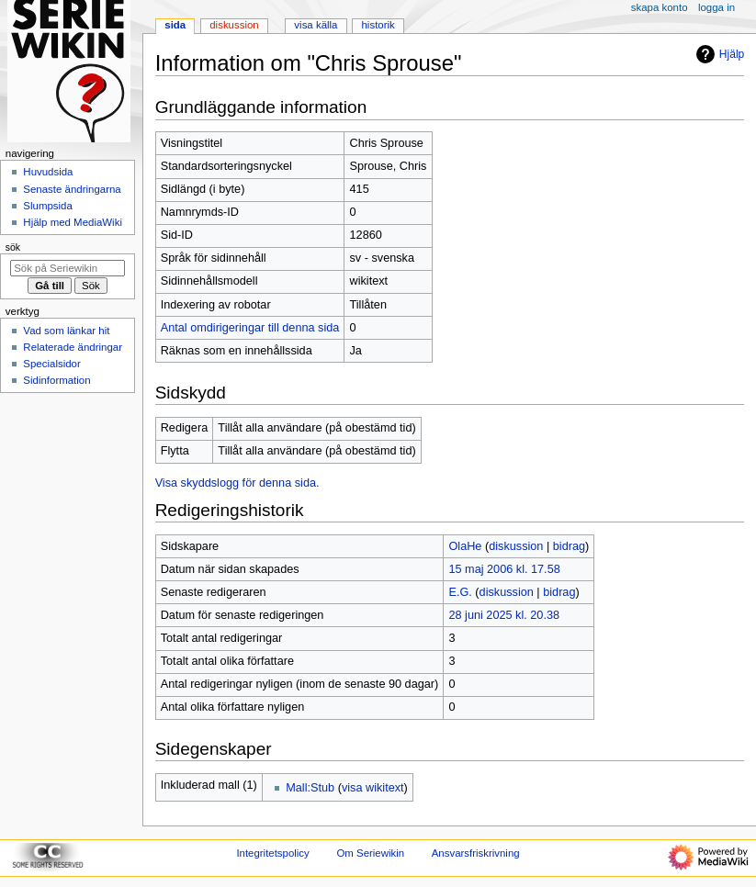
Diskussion (233, 24)
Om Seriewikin (370, 853)
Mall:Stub (310, 787)
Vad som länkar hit (66, 330)
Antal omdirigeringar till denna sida (250, 327)
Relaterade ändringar (72, 347)
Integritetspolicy (272, 853)
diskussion (516, 546)
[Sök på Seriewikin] (67, 268)
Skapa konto (659, 7)
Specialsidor (51, 363)
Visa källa (315, 24)
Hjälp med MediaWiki (72, 222)
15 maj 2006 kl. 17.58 (503, 569)
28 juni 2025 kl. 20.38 (503, 615)
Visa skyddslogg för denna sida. (237, 483)
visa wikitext (373, 787)
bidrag (569, 546)
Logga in (716, 7)
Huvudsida (48, 171)
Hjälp (718, 54)
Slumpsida (47, 205)
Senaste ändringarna (71, 189)
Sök (13, 247)
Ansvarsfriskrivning (476, 853)
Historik (378, 24)
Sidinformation (56, 380)
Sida (175, 24)
